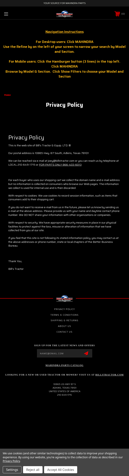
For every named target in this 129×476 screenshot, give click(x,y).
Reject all (32, 470)
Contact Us (64, 332)
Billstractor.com (109, 374)
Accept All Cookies (60, 470)
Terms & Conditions (64, 315)
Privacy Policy (64, 309)
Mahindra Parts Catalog (64, 365)
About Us (64, 326)
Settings (12, 470)
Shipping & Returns (64, 320)
